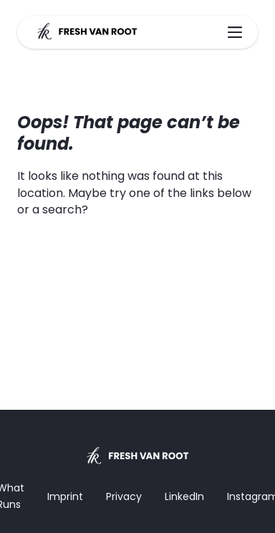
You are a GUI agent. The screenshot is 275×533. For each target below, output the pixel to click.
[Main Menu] (234, 32)
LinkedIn (184, 496)
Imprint (65, 496)
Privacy (124, 496)
